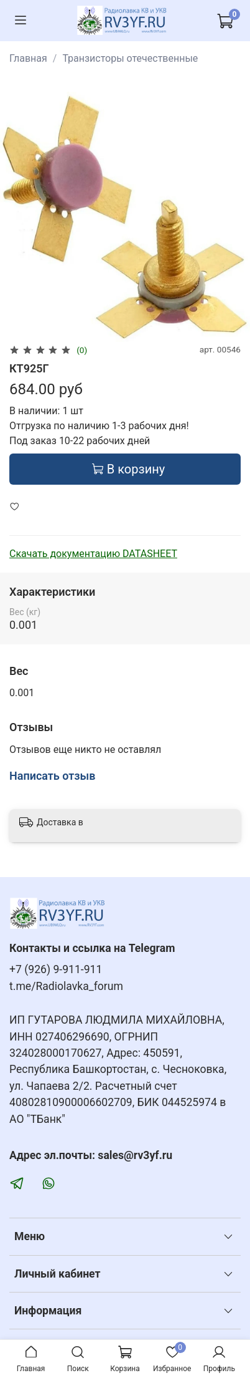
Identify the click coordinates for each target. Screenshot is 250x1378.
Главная (28, 58)
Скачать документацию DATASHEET (93, 554)
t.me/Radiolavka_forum (66, 986)
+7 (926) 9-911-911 (55, 969)
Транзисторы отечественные (130, 58)
